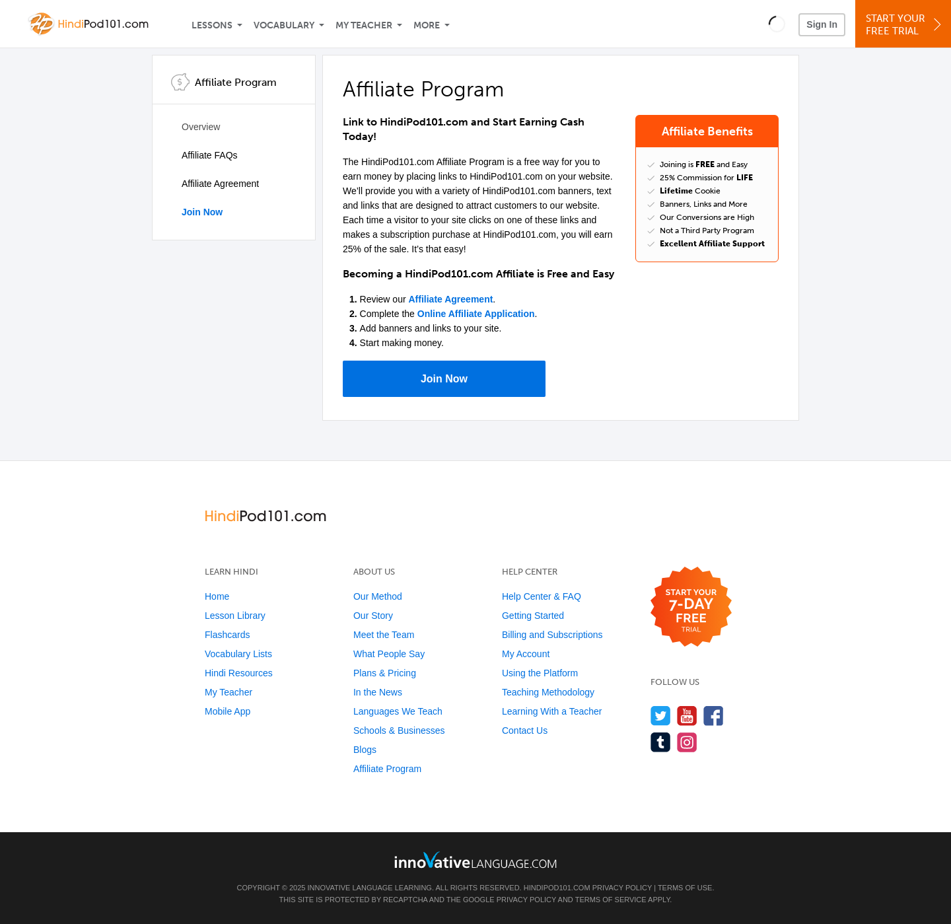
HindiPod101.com (557, 888)
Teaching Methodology (548, 692)
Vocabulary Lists (238, 654)
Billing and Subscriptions (552, 634)
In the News (377, 692)
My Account (525, 654)
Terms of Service (611, 900)
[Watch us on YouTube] (687, 715)
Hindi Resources (239, 673)
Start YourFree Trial (905, 25)
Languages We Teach (397, 711)
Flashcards (227, 634)
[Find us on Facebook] (713, 715)
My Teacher (363, 25)
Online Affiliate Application (476, 313)
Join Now (202, 212)
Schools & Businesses (399, 730)
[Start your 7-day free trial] (691, 607)
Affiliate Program (387, 769)
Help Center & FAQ (541, 596)
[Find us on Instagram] (687, 742)
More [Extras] (426, 25)
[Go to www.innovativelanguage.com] (475, 860)
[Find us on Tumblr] (661, 742)
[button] (777, 24)
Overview (201, 127)
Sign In (821, 24)
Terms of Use (685, 888)
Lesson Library (235, 615)
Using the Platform (540, 673)
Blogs (364, 749)
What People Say (389, 654)
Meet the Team (383, 634)
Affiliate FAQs (210, 155)
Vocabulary (284, 25)
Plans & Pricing (384, 673)
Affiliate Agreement (220, 183)
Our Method (377, 596)
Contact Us (524, 730)
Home (217, 596)
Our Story (373, 615)
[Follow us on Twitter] (661, 715)
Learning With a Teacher (552, 711)
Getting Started (533, 615)
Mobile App (227, 711)
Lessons (212, 25)
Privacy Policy (622, 888)
